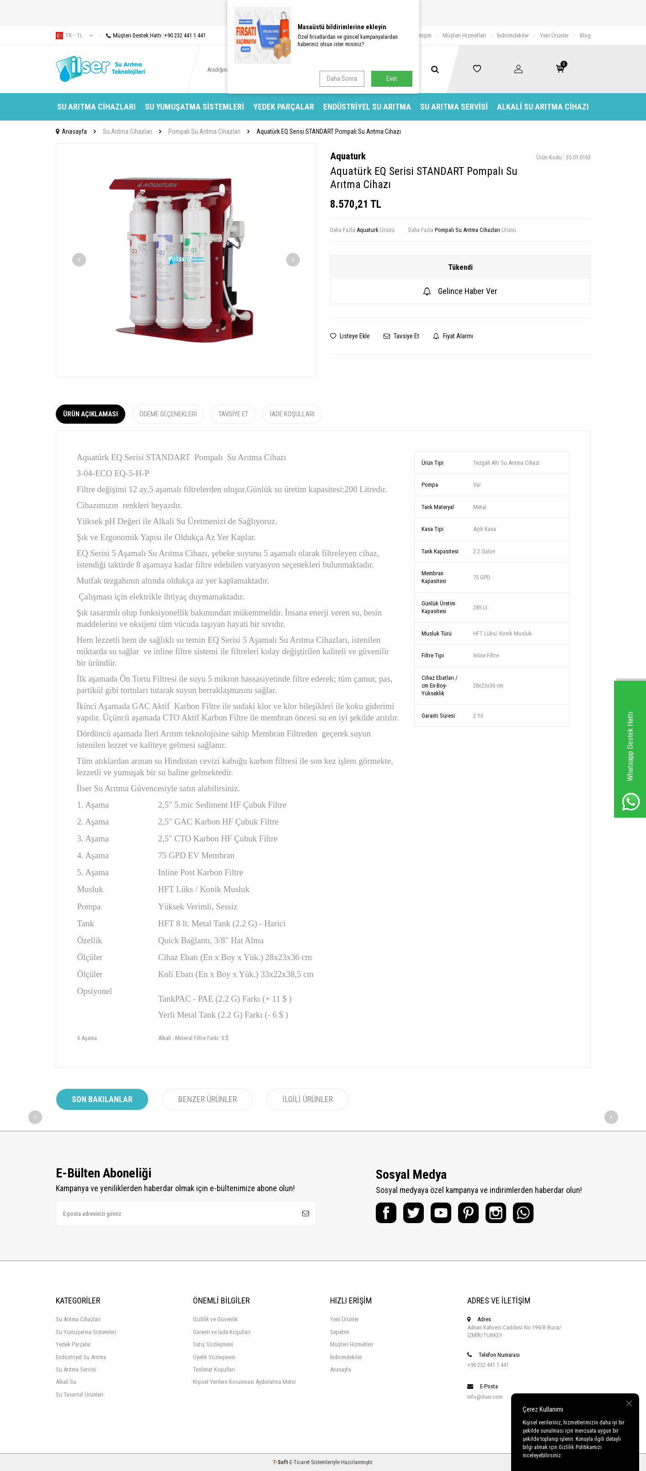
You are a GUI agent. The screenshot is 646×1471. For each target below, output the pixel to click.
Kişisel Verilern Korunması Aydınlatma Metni (244, 1381)
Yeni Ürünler (554, 35)
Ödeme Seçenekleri (168, 414)
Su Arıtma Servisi (454, 106)
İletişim (423, 35)
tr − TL (74, 35)
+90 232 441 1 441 (488, 1364)
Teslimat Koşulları (214, 1369)
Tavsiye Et (401, 336)
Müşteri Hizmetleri (464, 35)
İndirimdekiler (513, 35)
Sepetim (339, 1332)
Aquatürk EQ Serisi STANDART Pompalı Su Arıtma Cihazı (328, 131)
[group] (186, 260)
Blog (585, 35)
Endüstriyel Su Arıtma (367, 106)
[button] (79, 260)
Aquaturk (348, 156)
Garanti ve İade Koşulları (222, 1332)
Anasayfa (71, 131)
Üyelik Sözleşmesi (214, 1357)
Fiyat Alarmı (453, 336)
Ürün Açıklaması (90, 414)
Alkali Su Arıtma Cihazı (543, 106)
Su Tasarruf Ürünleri (79, 1394)
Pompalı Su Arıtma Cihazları (204, 131)
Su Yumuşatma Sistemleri (194, 106)
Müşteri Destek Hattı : (153, 35)
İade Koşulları (292, 414)
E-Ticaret (299, 1462)
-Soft (280, 1462)
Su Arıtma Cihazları (96, 106)
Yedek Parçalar (283, 106)
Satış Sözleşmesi (213, 1344)
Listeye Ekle (350, 336)
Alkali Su (66, 1381)
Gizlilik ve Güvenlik (215, 1319)
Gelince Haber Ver (460, 291)
